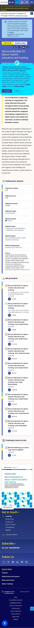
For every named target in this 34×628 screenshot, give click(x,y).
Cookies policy (15, 608)
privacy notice (19, 86)
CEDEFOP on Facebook (4, 562)
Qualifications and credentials (14, 230)
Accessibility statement (15, 600)
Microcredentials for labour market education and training (15, 239)
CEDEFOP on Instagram (22, 562)
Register (26, 2)
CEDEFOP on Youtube (13, 562)
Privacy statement (15, 611)
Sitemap (15, 619)
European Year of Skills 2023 (13, 247)
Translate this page (20, 16)
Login (22, 2)
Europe (10, 221)
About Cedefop (7, 584)
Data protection (15, 614)
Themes (5, 573)
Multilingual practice (15, 603)
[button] (15, 47)
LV (9, 455)
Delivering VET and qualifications (15, 228)
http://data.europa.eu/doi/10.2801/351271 (17, 269)
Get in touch (9, 512)
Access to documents (15, 605)
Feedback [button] (32, 609)
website (11, 32)
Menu (31, 2)
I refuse (16, 91)
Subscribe (10, 34)
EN (9, 299)
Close (31, 13)
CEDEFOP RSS (26, 562)
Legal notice (15, 616)
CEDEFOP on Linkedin (17, 562)
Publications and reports (11, 576)
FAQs (15, 597)
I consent (7, 91)
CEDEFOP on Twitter (8, 562)
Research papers (10, 213)
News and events (8, 580)
